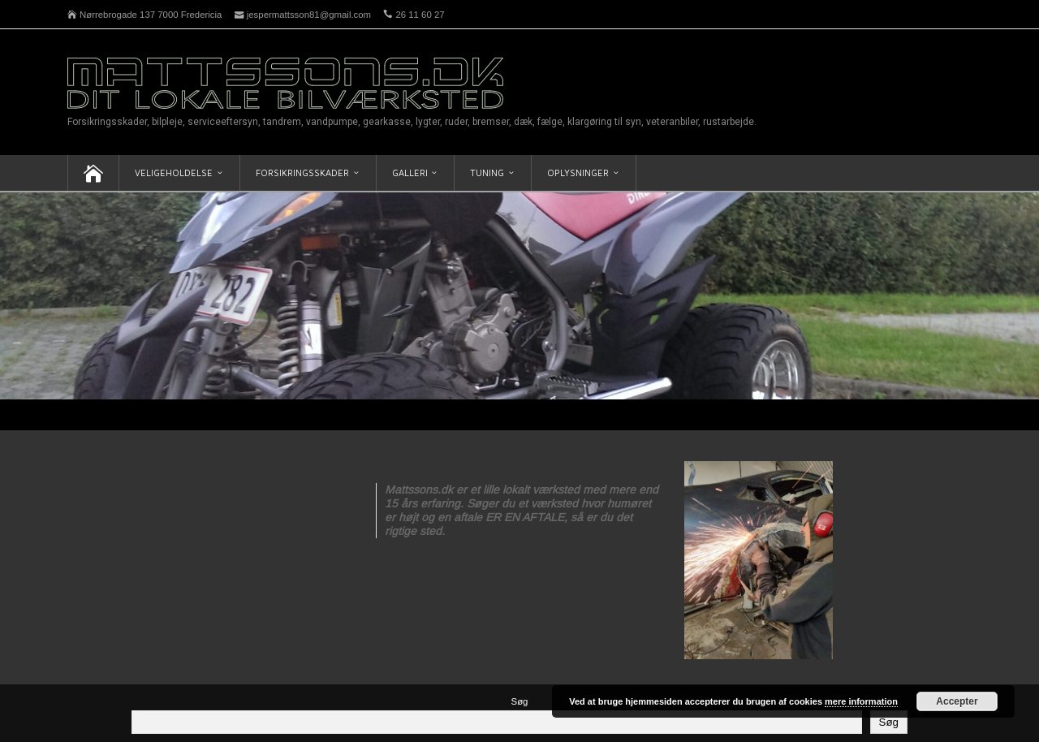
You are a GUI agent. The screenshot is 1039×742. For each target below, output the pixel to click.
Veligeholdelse (174, 172)
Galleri (410, 172)
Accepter (956, 701)
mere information (861, 701)
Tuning (487, 172)
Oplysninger (578, 172)
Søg (519, 701)
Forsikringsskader (302, 172)
